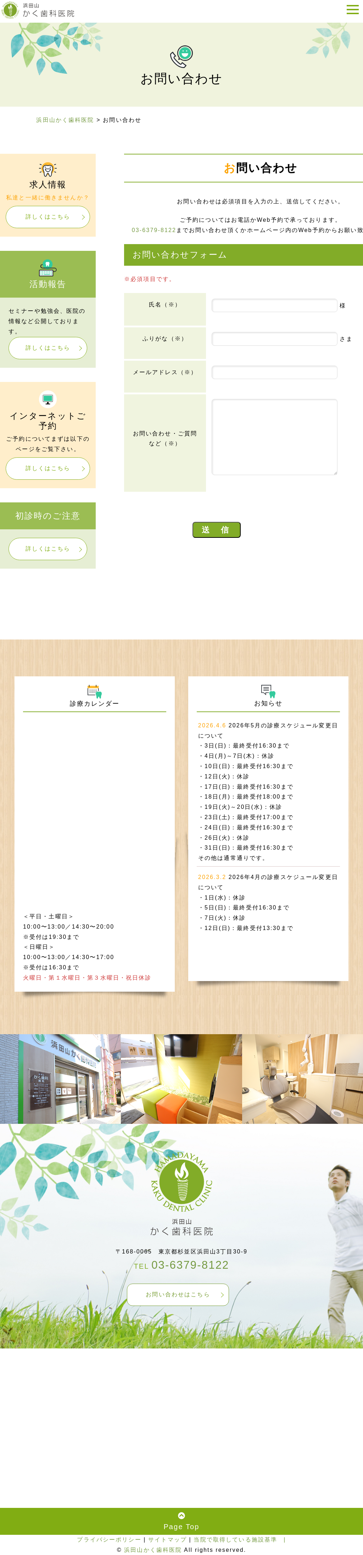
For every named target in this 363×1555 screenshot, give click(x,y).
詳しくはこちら (48, 217)
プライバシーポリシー (109, 1540)
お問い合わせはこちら (178, 1294)
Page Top (181, 1521)
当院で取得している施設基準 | (240, 1540)
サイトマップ (167, 1540)
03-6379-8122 (154, 230)
